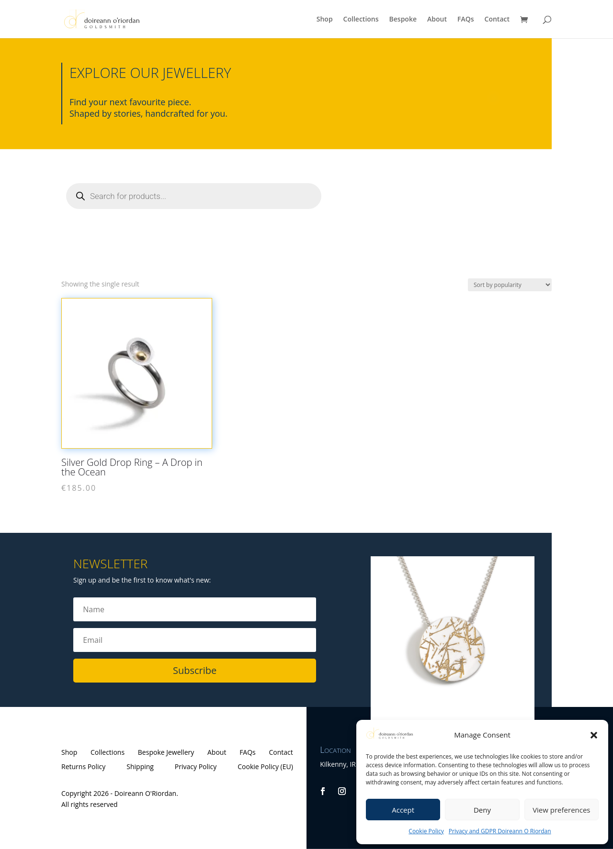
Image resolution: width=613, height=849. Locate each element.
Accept (403, 810)
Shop (325, 19)
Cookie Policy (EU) (265, 767)
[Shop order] (510, 284)
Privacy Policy (195, 767)
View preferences (561, 810)
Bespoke (403, 19)
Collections (361, 19)
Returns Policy (83, 767)
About (437, 19)
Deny (482, 810)
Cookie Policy (426, 831)
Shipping (140, 767)
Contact (497, 19)
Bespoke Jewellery (166, 753)
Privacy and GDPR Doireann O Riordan (500, 831)
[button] (594, 735)
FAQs (465, 19)
